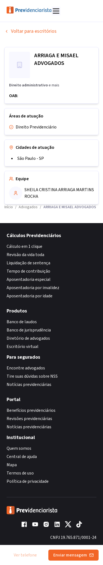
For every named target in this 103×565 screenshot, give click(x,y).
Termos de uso (20, 473)
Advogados (28, 207)
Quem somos (19, 448)
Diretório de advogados (28, 338)
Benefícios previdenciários (31, 410)
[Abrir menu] (56, 11)
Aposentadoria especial (29, 279)
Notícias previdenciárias (29, 384)
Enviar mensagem (73, 555)
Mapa (12, 464)
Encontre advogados (26, 368)
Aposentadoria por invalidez (33, 287)
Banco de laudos (22, 321)
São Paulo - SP (30, 158)
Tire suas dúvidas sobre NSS (32, 376)
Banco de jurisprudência (29, 330)
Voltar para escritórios (30, 31)
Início (8, 207)
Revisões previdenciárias (29, 418)
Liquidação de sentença (28, 262)
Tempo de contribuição (28, 271)
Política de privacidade (28, 481)
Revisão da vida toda (25, 254)
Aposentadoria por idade (29, 296)
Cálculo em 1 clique (24, 246)
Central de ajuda (22, 456)
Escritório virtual (22, 346)
